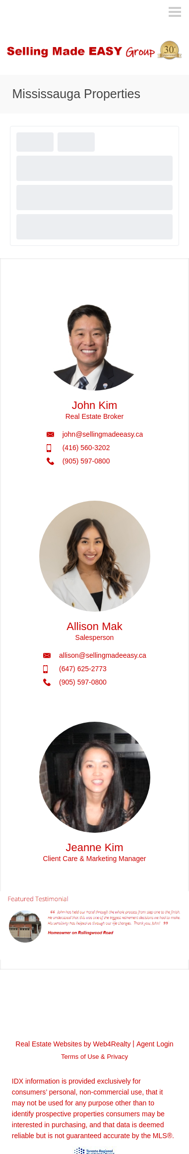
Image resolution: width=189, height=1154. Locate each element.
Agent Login (155, 1044)
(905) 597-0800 (86, 461)
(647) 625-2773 (83, 669)
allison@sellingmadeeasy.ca (102, 655)
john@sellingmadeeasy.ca (103, 434)
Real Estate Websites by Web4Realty (72, 1044)
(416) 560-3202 (86, 448)
